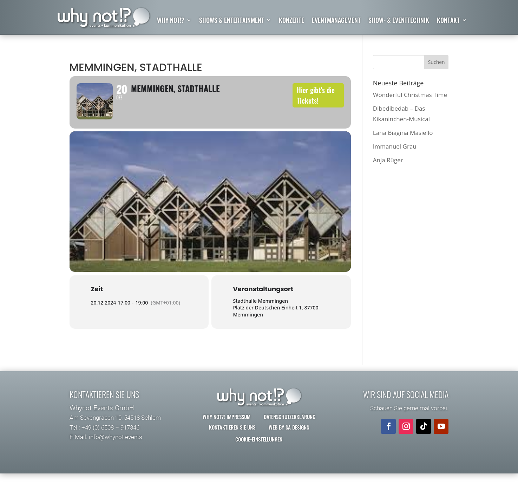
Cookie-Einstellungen (258, 450)
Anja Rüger (388, 160)
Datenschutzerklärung (289, 427)
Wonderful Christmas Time (410, 95)
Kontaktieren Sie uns (232, 438)
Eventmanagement (336, 21)
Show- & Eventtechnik (398, 21)
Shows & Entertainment (231, 21)
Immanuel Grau (395, 146)
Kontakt (448, 21)
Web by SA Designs (289, 438)
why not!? (170, 21)
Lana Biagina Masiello (403, 133)
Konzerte (291, 21)
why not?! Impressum (226, 427)
